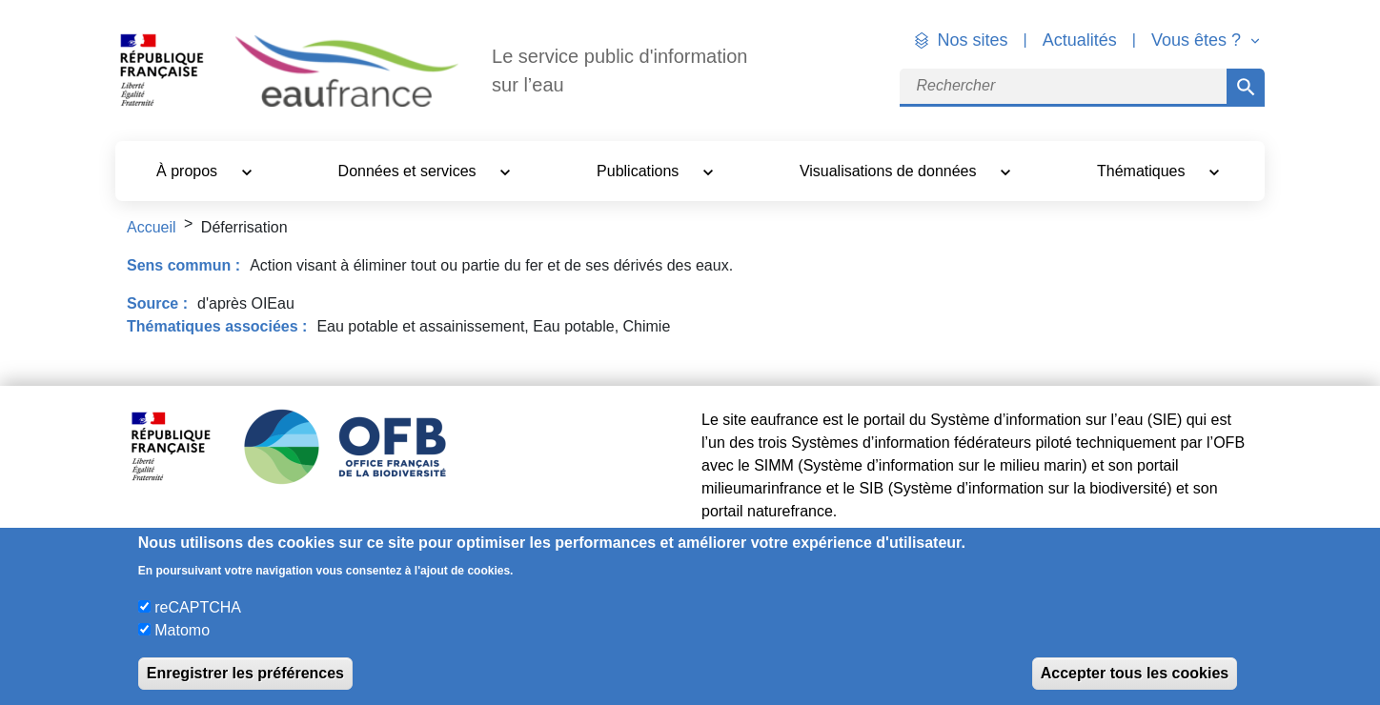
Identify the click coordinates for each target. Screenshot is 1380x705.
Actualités (1080, 40)
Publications (640, 171)
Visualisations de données (890, 171)
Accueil (151, 227)
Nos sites (973, 40)
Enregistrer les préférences (245, 673)
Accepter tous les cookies (1134, 673)
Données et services (409, 171)
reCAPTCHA (197, 607)
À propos (188, 171)
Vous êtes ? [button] (1198, 40)
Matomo (182, 630)
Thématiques (1143, 171)
